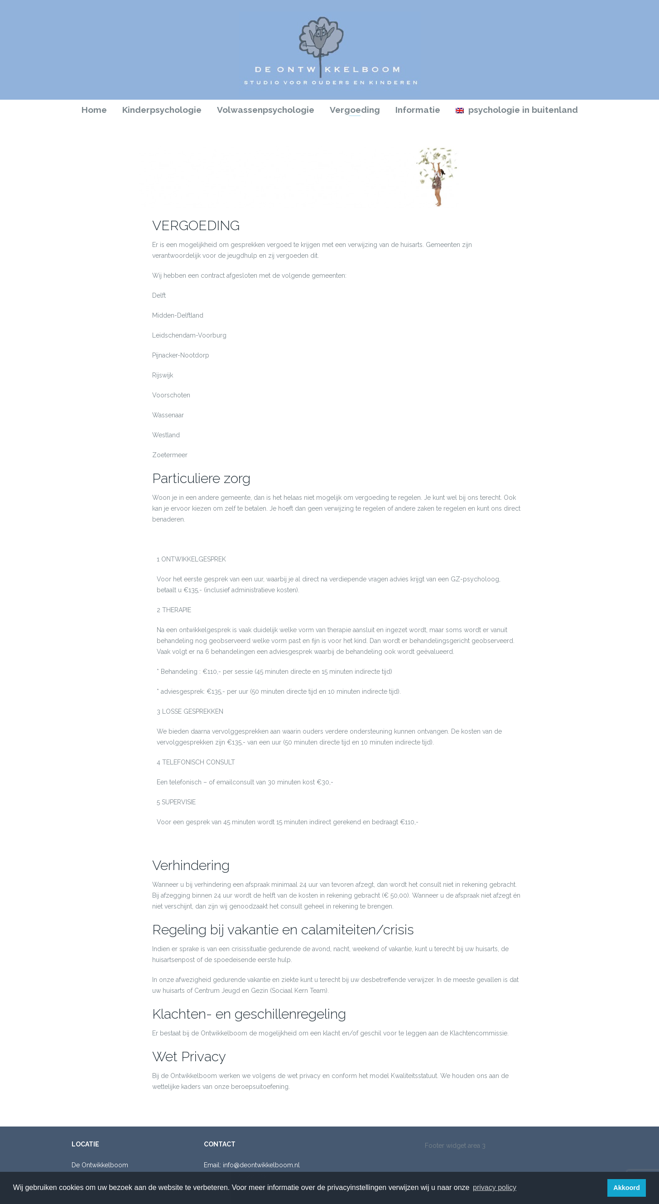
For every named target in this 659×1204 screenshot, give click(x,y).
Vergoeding (355, 110)
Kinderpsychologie (162, 110)
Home (94, 110)
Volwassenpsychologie (265, 110)
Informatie (417, 110)
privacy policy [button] (494, 1187)
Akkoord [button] (626, 1187)
